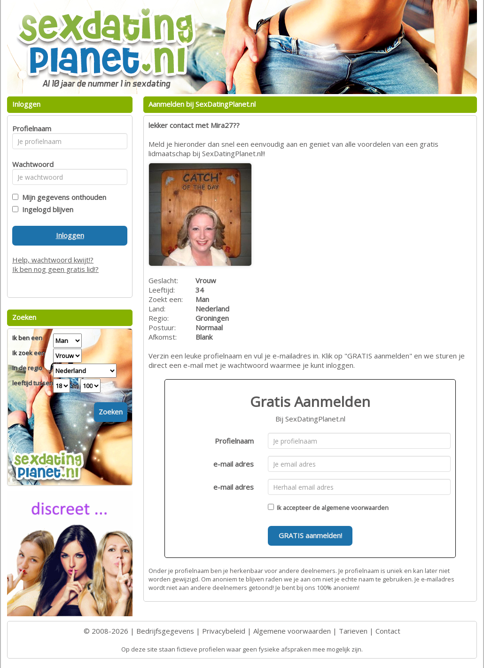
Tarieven (353, 631)
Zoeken (111, 411)
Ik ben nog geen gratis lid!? (55, 269)
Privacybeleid (223, 631)
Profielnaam (234, 440)
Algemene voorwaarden (292, 631)
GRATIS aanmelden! (310, 535)
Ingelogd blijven (45, 209)
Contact (387, 631)
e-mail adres (233, 464)
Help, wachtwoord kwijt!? (53, 259)
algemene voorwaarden (355, 507)
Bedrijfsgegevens (165, 631)
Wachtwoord (30, 164)
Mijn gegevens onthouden (62, 197)
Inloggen (70, 235)
